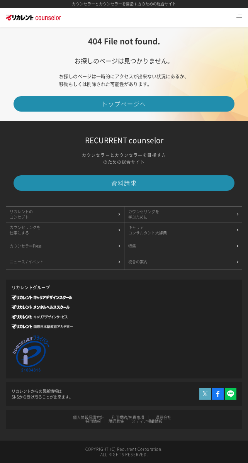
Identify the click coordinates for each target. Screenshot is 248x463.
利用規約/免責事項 (128, 417)
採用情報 (93, 421)
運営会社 (163, 417)
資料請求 (124, 183)
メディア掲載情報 (147, 421)
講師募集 (116, 421)
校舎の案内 (138, 261)
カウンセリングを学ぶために (143, 214)
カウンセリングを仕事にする (25, 230)
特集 (132, 246)
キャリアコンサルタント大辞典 (147, 230)
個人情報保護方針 (88, 417)
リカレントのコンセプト (21, 214)
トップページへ (124, 104)
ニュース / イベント (27, 261)
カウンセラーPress (26, 246)
